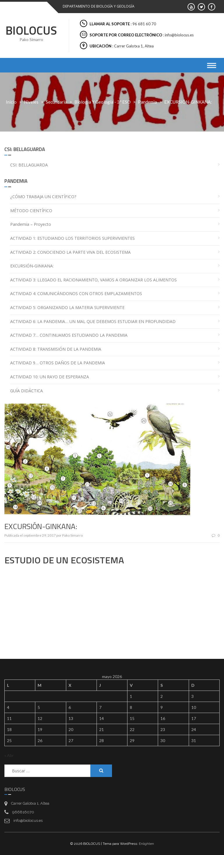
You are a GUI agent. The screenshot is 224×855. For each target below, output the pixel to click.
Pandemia (147, 101)
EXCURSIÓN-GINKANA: (32, 266)
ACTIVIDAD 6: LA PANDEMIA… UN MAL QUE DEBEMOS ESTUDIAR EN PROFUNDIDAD (93, 321)
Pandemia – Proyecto (30, 224)
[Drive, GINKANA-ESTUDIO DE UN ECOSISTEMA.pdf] (112, 609)
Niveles (31, 101)
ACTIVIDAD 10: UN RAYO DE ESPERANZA (49, 376)
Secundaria (56, 101)
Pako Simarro (72, 535)
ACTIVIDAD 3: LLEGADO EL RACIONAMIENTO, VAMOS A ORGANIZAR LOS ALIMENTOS (93, 280)
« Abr (9, 755)
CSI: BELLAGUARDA (29, 165)
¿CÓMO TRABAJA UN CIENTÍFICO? (43, 196)
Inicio (11, 101)
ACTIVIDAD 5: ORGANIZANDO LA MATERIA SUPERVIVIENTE (67, 307)
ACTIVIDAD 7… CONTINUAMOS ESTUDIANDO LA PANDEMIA (68, 335)
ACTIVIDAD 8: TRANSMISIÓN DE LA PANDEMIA (55, 349)
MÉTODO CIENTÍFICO (31, 210)
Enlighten (146, 844)
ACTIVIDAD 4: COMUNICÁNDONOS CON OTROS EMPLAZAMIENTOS (76, 293)
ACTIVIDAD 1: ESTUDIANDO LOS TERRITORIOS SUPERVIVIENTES (72, 238)
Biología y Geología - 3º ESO (102, 101)
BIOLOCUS (31, 30)
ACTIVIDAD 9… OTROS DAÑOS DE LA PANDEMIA (57, 363)
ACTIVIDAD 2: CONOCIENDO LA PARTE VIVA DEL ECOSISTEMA (70, 252)
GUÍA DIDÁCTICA (26, 390)
